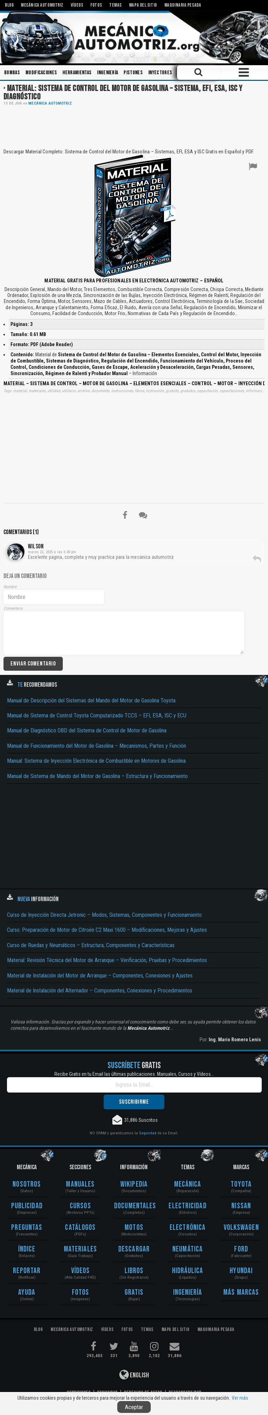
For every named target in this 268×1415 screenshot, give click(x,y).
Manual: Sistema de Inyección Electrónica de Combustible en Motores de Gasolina (96, 761)
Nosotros (27, 1184)
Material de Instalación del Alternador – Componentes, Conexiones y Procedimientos (99, 990)
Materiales (80, 1249)
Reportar (26, 1271)
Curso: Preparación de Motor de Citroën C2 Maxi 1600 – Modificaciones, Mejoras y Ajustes (107, 930)
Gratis (134, 1292)
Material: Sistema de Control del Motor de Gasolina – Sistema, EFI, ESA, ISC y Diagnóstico (123, 92)
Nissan (241, 1206)
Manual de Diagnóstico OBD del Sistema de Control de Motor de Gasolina (86, 730)
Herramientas (76, 72)
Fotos (80, 1292)
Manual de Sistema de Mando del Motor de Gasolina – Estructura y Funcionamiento (97, 776)
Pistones (133, 72)
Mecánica (187, 1184)
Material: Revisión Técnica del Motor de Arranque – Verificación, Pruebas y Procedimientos (107, 960)
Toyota (241, 1184)
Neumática (187, 1249)
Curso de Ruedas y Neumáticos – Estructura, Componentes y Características (90, 945)
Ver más (240, 1398)
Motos (134, 1227)
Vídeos (80, 1271)
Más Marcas (241, 1292)
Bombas (12, 72)
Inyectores (160, 72)
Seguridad (147, 1133)
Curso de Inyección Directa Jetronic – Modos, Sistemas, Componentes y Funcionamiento (104, 915)
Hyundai (241, 1271)
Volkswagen (241, 1227)
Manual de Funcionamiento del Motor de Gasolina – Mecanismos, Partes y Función (96, 746)
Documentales (134, 1206)
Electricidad (187, 1206)
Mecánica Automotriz (50, 103)
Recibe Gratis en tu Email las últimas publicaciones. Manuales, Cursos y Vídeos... (134, 1074)
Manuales (80, 1184)
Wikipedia (134, 1184)
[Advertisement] (134, 126)
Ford (241, 1249)
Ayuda (27, 1292)
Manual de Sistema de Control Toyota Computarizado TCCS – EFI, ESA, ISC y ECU (96, 715)
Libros (134, 1271)
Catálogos (80, 1227)
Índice (27, 1249)
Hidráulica (187, 1271)
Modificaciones (41, 72)
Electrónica (188, 1227)
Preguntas (26, 1227)
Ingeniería (107, 72)
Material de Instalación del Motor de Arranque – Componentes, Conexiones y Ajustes (100, 975)
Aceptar (134, 1406)
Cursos (80, 1206)
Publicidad (27, 1206)
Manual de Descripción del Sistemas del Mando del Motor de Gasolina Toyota (91, 700)
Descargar (134, 1249)
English (134, 1374)
